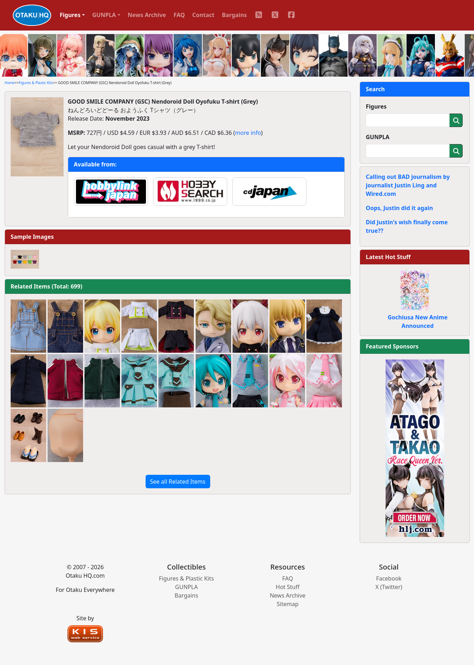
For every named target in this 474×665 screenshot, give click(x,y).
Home (10, 82)
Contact (203, 15)
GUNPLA (377, 137)
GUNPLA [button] (104, 15)
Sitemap (288, 604)
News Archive (147, 15)
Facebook (389, 578)
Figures (376, 106)
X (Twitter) (388, 587)
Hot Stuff (288, 587)
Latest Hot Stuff (388, 257)
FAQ (179, 15)
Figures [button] (70, 15)
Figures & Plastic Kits (36, 82)
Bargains (234, 15)
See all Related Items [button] (178, 481)
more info (248, 133)
